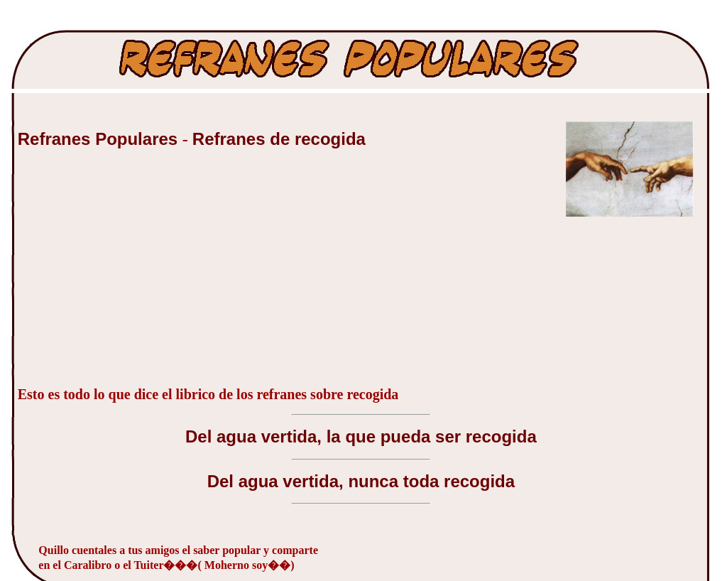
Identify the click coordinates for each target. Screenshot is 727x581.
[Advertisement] (124, 275)
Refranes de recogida (279, 138)
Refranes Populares (100, 138)
